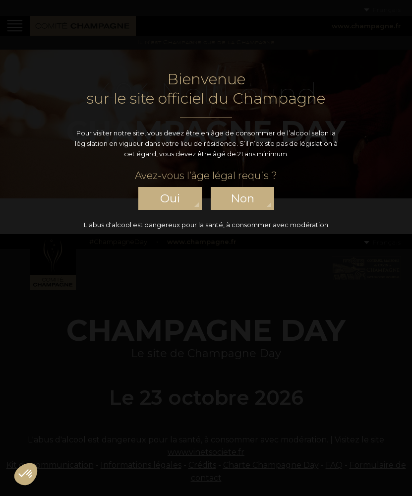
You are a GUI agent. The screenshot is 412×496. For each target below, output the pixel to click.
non (242, 198)
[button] (26, 474)
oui (170, 198)
